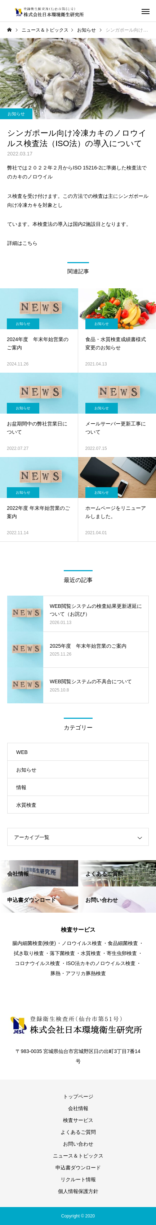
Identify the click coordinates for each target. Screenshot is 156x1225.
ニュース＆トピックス (78, 1156)
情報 (21, 787)
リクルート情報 (78, 1179)
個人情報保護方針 (78, 1191)
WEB (22, 752)
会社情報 (78, 1108)
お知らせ (16, 113)
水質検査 (26, 805)
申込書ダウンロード (78, 1167)
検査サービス (78, 1120)
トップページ (78, 1096)
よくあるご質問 (78, 1132)
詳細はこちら (22, 243)
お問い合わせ (78, 1144)
